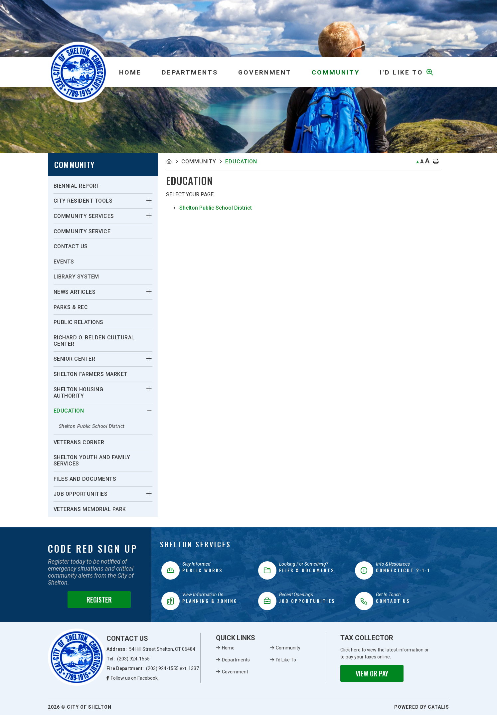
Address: (151, 649)
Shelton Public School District (215, 208)
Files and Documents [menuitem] (85, 479)
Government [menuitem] (264, 72)
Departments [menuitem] (190, 72)
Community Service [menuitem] (82, 231)
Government (235, 671)
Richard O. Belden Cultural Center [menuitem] (94, 340)
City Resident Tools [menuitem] (83, 201)
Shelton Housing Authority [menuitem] (78, 392)
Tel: (128, 658)
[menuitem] (130, 72)
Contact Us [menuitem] (71, 246)
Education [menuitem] (69, 411)
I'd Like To (286, 659)
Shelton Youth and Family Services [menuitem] (92, 460)
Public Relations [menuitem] (78, 322)
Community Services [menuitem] (84, 216)
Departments (236, 659)
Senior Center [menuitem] (74, 359)
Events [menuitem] (64, 262)
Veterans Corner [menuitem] (79, 442)
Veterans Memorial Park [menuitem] (90, 509)
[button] (148, 201)
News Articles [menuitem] (75, 292)
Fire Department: (152, 668)
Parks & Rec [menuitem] (71, 307)
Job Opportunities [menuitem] (81, 494)
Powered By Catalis (421, 707)
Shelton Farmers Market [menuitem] (90, 374)
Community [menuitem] (336, 72)
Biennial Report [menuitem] (77, 186)
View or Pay (372, 673)
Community (198, 161)
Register (99, 600)
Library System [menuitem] (76, 276)
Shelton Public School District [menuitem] (92, 426)
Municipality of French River (78, 72)
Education (241, 161)
